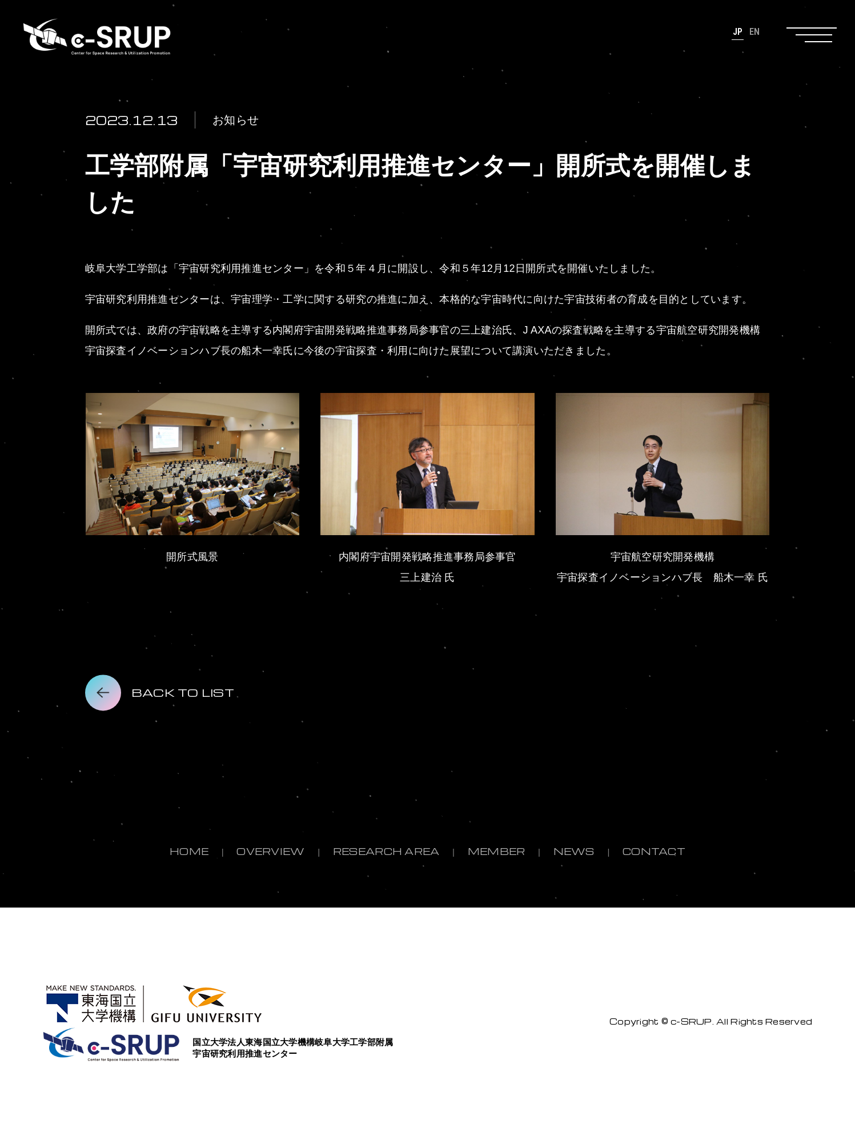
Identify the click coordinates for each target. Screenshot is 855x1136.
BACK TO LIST (182, 692)
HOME (189, 851)
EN (754, 31)
